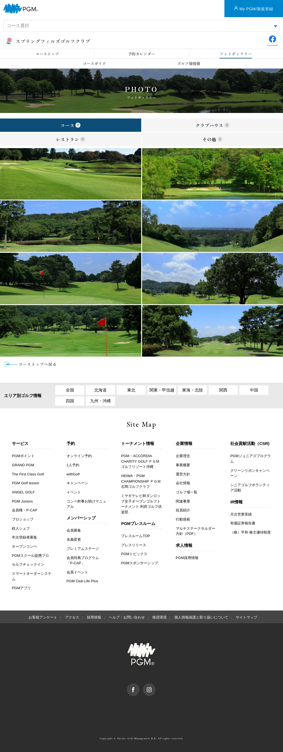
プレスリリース (133, 545)
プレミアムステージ (83, 549)
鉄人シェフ (21, 528)
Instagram (155, 686)
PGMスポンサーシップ (139, 563)
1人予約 (73, 465)
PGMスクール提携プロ (30, 555)
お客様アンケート (42, 617)
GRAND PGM (23, 465)
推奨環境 (159, 617)
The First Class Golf (28, 474)
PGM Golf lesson (25, 483)
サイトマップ (246, 617)
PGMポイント (23, 456)
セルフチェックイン (28, 564)
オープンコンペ (24, 546)
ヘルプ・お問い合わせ (127, 617)
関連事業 (183, 501)
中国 (254, 390)
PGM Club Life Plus (82, 581)
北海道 (100, 390)
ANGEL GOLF (23, 492)
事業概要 (183, 465)
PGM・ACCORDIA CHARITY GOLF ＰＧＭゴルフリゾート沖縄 (140, 461)
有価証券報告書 (242, 523)
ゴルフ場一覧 (186, 492)
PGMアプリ (21, 588)
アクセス (72, 617)
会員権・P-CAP (24, 510)
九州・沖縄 (100, 400)
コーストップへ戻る (38, 364)
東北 (131, 390)
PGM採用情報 (187, 558)
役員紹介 (183, 510)
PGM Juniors (22, 501)
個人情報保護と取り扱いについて (201, 617)
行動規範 (183, 519)
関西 (223, 390)
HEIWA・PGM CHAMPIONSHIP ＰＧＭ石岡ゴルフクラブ (141, 481)
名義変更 (74, 539)
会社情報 (183, 483)
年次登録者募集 (24, 537)
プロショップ (22, 519)
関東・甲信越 (162, 390)
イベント (74, 492)
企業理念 (183, 456)
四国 (70, 400)
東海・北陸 (192, 390)
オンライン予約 (79, 456)
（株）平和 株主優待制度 (250, 532)
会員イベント (77, 572)
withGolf (73, 474)
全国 (70, 390)
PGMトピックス (134, 554)
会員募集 (74, 530)
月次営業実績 (241, 514)
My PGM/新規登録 (256, 9)
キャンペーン (77, 483)
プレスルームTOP (135, 536)
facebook (139, 686)
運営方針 (183, 474)
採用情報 (94, 617)
